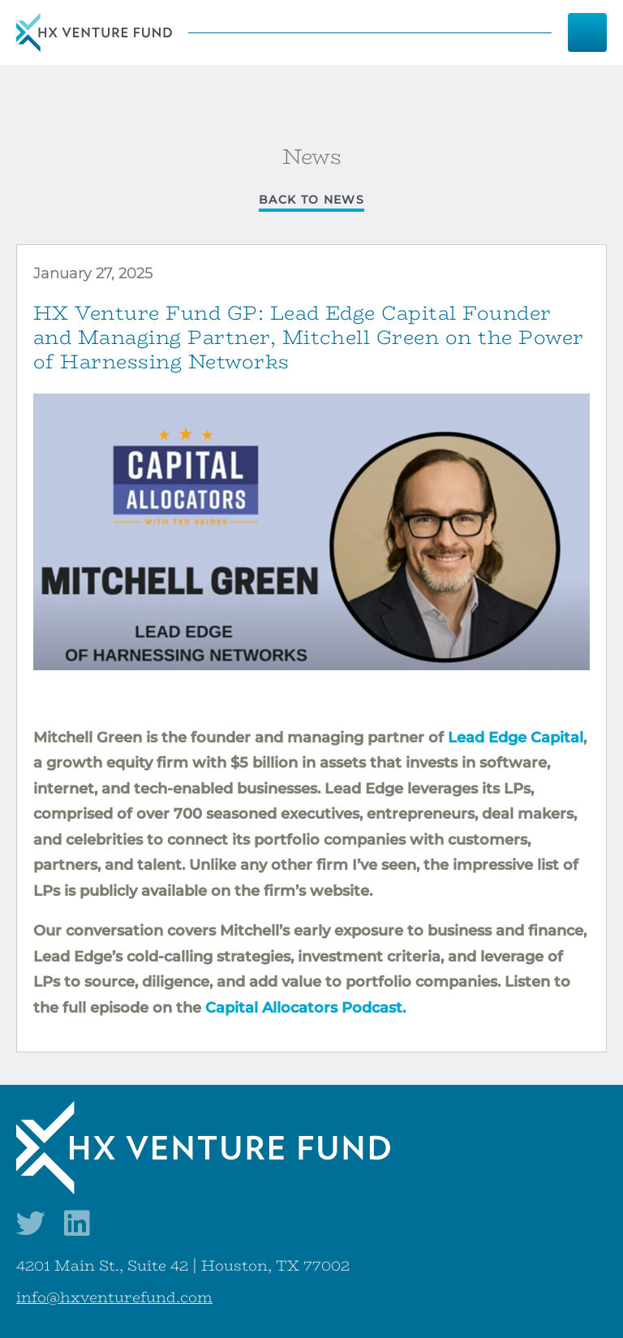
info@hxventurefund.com (114, 1297)
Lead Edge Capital (515, 737)
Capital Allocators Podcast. (305, 1008)
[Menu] (587, 32)
